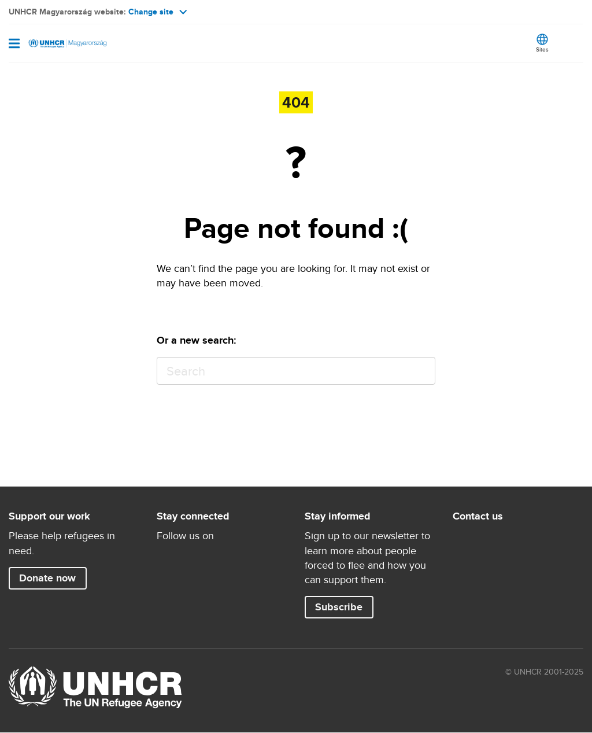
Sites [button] (542, 49)
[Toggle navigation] (14, 44)
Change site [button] (157, 11)
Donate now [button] (47, 577)
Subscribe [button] (338, 606)
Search (421, 371)
